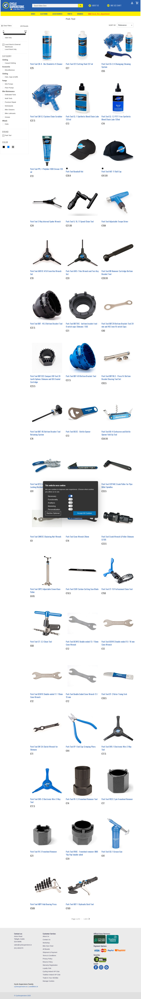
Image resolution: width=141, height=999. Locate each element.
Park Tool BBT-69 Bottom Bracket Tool (81, 376)
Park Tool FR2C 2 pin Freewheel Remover (117, 799)
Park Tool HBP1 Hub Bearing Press (43, 904)
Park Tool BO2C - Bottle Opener (78, 431)
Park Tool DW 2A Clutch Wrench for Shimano (44, 748)
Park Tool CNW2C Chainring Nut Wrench (45, 536)
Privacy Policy (47, 959)
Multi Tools (8, 98)
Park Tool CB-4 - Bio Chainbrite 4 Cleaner (46, 64)
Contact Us (46, 939)
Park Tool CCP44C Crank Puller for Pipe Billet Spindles (117, 485)
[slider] (3, 34)
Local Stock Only (11, 49)
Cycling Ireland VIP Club (51, 971)
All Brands (46, 949)
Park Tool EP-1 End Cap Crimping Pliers (81, 746)
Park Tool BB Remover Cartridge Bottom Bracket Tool (117, 273)
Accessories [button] (57, 14)
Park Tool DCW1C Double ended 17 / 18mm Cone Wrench (46, 696)
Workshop (46, 943)
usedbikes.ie (33, 986)
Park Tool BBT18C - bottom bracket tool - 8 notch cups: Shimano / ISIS (82, 325)
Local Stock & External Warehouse (12, 46)
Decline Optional (53, 513)
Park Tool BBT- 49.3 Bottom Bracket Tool (46, 323)
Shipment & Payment (50, 952)
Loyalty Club (47, 968)
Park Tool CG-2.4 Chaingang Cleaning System (116, 65)
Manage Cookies (48, 981)
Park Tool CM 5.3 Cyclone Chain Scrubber (46, 116)
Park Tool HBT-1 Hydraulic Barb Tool (80, 904)
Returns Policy (48, 962)
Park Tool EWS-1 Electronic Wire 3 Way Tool (116, 748)
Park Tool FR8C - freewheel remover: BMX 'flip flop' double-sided (82, 853)
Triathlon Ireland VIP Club (51, 975)
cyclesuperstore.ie (20, 986)
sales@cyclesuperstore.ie (23, 945)
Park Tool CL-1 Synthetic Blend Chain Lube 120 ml (82, 118)
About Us (94, 5)
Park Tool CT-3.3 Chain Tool (41, 641)
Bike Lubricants (10, 113)
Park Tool (8, 135)
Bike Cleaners (10, 110)
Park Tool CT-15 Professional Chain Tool (117, 589)
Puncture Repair (10, 102)
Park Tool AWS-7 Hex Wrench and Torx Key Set (82, 273)
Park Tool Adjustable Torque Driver (115, 221)
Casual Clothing (10, 63)
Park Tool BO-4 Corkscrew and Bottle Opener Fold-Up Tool (116, 433)
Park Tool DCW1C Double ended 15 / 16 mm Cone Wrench (118, 643)
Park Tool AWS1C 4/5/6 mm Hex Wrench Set (45, 273)
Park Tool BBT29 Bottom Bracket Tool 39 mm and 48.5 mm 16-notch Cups (118, 325)
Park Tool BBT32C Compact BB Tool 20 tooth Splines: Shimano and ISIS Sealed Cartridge (45, 379)
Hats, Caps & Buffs (11, 77)
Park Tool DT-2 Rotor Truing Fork (114, 694)
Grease (7, 117)
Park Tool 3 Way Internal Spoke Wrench (45, 221)
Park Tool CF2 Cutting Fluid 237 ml (79, 64)
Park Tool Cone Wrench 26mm (77, 536)
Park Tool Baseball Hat (74, 171)
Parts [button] (70, 14)
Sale (98, 14)
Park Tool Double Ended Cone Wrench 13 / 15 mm (82, 696)
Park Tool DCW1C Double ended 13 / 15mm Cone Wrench (82, 643)
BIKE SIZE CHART (114, 5)
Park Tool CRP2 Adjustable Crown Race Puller (45, 591)
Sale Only (8, 38)
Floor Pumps (9, 88)
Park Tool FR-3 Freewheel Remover (43, 851)
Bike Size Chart (48, 946)
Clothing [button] (43, 14)
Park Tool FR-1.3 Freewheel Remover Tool (81, 799)
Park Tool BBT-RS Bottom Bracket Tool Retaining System (45, 433)
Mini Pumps (9, 84)
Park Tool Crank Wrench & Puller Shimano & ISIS (118, 538)
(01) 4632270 (18, 948)
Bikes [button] (33, 14)
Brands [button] (80, 14)
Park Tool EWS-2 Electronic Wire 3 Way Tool (45, 801)
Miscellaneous (10, 70)
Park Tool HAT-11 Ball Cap (112, 171)
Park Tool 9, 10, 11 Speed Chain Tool (80, 221)
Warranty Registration (50, 965)
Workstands (9, 106)
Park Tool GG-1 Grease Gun (112, 851)
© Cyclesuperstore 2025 (22, 995)
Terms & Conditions (49, 955)
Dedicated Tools (10, 95)
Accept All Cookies (84, 513)
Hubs (7, 124)
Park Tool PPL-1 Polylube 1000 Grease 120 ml (46, 170)
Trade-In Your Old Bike (50, 978)
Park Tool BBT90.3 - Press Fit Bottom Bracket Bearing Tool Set (116, 378)
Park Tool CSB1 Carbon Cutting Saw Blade (82, 589)
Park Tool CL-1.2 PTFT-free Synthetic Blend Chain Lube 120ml (116, 118)
